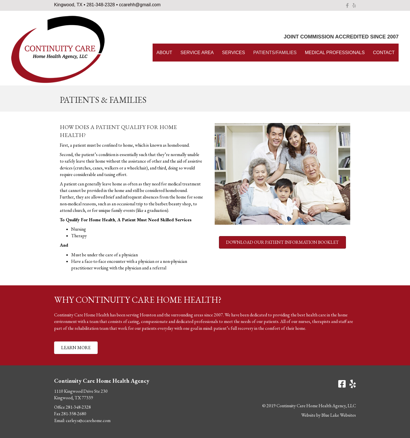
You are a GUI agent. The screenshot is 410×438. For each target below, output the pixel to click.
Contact (384, 52)
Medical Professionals (335, 52)
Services (233, 52)
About (164, 52)
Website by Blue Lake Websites (328, 415)
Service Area (197, 52)
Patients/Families (274, 52)
